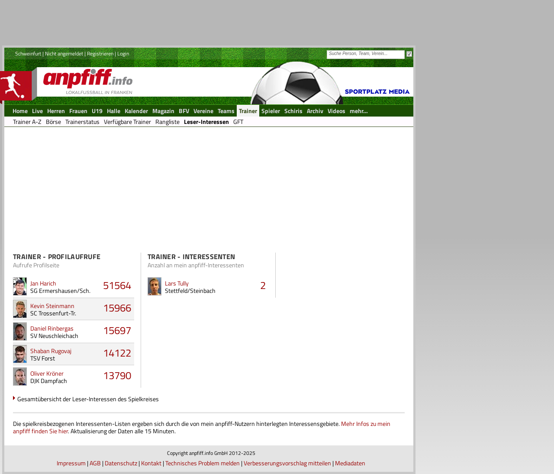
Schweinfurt (28, 53)
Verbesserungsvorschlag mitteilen (287, 463)
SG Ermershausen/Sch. (60, 290)
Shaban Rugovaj (50, 350)
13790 (117, 375)
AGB (95, 463)
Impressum (71, 463)
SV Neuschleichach (54, 335)
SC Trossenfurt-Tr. (53, 313)
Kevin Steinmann (52, 305)
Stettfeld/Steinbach (190, 290)
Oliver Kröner (47, 373)
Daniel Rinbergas (52, 328)
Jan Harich (43, 283)
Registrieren (100, 53)
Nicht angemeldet (64, 53)
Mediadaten (350, 463)
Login (123, 53)
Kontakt (151, 463)
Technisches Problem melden (202, 463)
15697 (117, 330)
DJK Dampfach (48, 380)
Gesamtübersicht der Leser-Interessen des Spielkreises (88, 398)
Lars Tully (177, 283)
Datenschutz (121, 463)
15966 (117, 307)
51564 (117, 285)
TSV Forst (42, 358)
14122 (117, 352)
